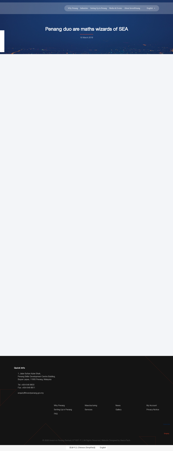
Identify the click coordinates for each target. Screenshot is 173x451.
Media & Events (115, 8)
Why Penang (73, 8)
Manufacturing (91, 406)
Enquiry (167, 430)
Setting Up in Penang (98, 8)
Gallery (118, 410)
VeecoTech (125, 441)
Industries (84, 8)
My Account (151, 406)
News (118, 406)
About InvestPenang (132, 8)
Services (88, 410)
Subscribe (166, 421)
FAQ (56, 414)
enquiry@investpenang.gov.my (31, 393)
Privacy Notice (152, 410)
